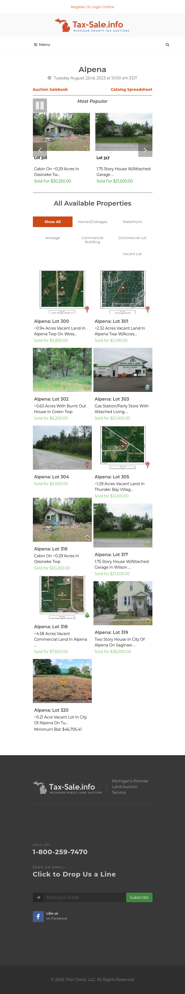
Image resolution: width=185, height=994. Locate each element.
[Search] (167, 43)
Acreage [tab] (52, 238)
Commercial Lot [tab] (132, 238)
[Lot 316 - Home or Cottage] (61, 150)
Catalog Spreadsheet (131, 89)
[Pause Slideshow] (40, 105)
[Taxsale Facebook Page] (38, 916)
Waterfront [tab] (132, 221)
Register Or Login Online (92, 7)
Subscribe (139, 897)
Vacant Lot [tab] (132, 254)
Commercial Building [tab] (92, 240)
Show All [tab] (53, 221)
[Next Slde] (145, 150)
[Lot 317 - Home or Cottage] (123, 150)
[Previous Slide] (40, 150)
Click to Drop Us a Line (74, 874)
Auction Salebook (50, 89)
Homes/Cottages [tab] (92, 221)
